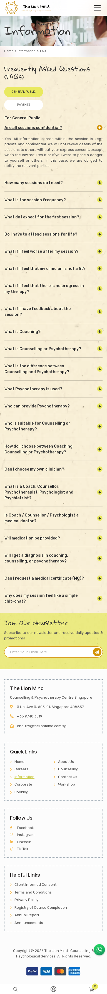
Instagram (22, 835)
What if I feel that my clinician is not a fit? (45, 268)
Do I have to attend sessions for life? (40, 234)
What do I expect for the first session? (41, 217)
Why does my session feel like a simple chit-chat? (41, 598)
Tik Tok (19, 849)
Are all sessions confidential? (33, 127)
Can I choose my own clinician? (34, 469)
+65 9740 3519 (29, 716)
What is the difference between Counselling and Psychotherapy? (36, 369)
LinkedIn (20, 842)
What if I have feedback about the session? (37, 311)
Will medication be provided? (32, 538)
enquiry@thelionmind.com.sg (41, 726)
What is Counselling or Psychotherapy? (42, 349)
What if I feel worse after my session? (41, 251)
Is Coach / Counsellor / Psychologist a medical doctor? (41, 518)
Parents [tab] (23, 105)
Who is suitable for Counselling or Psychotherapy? (37, 426)
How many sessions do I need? (33, 182)
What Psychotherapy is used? (33, 389)
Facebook (22, 828)
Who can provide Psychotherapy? (37, 406)
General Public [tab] (23, 92)
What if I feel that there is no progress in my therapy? (44, 288)
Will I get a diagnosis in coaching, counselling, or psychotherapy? (36, 558)
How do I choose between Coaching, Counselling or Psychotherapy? (39, 449)
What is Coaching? (22, 331)
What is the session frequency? (35, 200)
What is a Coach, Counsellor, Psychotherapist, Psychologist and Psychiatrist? (38, 492)
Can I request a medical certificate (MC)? (44, 578)
